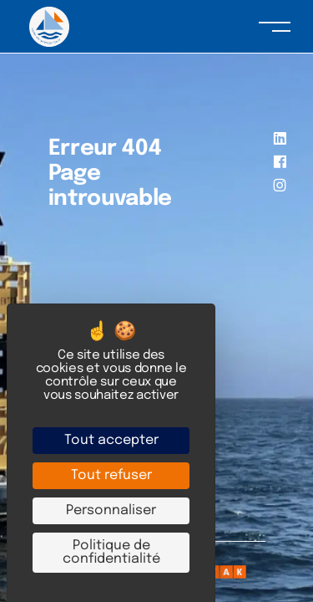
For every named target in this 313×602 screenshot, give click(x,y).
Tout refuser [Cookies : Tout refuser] (111, 475)
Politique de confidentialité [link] (111, 552)
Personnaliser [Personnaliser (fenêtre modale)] (111, 510)
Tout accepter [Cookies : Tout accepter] (111, 440)
